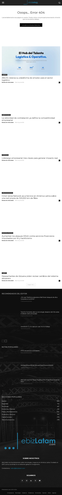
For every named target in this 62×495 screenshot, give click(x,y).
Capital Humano (6, 114)
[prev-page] (3, 341)
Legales (4, 273)
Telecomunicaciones (7, 192)
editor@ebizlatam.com (18, 468)
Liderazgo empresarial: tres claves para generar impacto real (30, 158)
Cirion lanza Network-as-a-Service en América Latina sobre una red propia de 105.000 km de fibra (29, 197)
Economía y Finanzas (7, 232)
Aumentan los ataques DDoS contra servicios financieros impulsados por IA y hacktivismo (28, 237)
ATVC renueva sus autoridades (30, 350)
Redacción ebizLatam (8, 82)
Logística (4, 74)
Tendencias (5, 155)
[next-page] (6, 341)
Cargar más (31, 284)
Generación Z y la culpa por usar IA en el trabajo (35, 326)
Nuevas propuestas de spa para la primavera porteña (37, 365)
